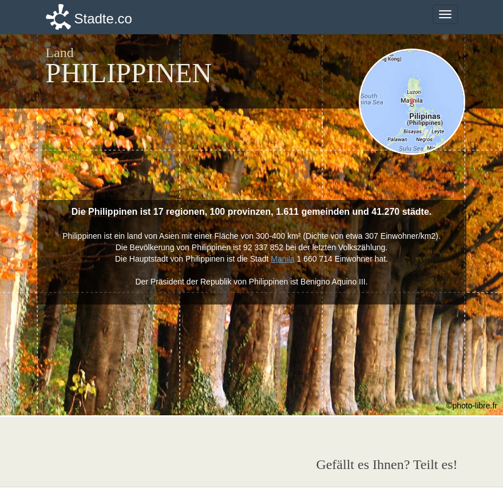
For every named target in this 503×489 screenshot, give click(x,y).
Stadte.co (103, 18)
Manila (282, 258)
